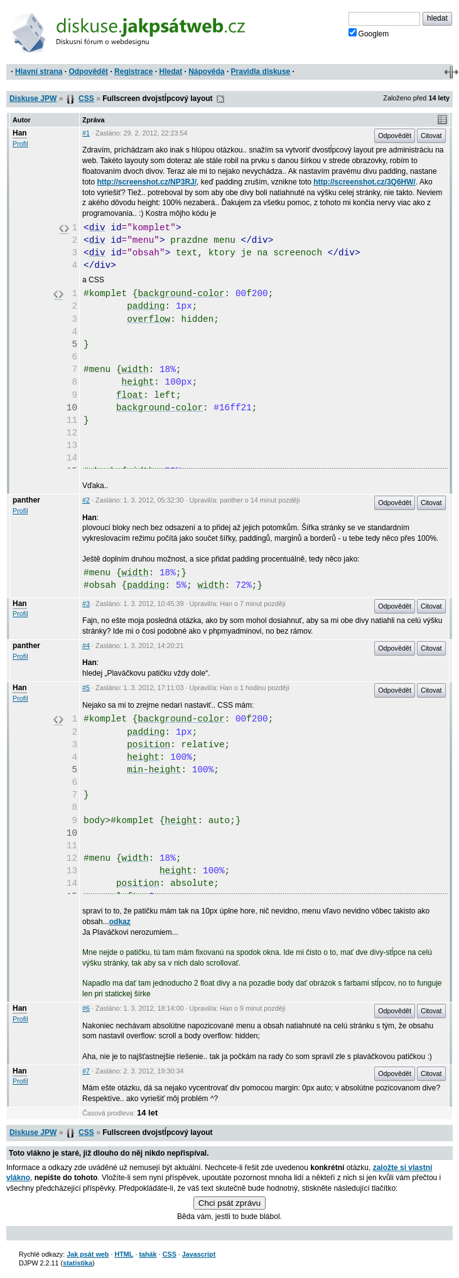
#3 (86, 603)
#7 (86, 1071)
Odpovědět (88, 71)
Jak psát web (88, 1254)
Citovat (431, 135)
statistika (77, 1263)
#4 (86, 645)
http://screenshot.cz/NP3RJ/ (147, 182)
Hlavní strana (38, 71)
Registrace (133, 71)
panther (26, 500)
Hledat (170, 71)
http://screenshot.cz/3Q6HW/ (364, 182)
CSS (86, 98)
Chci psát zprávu (229, 1203)
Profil (20, 143)
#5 (86, 687)
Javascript (198, 1254)
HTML (123, 1254)
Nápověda (206, 71)
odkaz (120, 921)
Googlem (368, 33)
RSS (220, 99)
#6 (86, 1008)
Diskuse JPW (33, 98)
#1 (86, 133)
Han (20, 133)
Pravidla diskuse (261, 71)
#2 (86, 500)
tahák (147, 1254)
